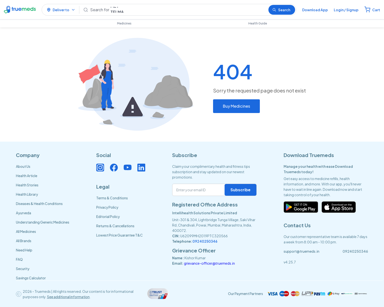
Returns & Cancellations (115, 226)
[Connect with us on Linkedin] (141, 167)
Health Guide (257, 23)
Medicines (124, 23)
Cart (376, 10)
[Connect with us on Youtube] (128, 167)
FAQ (19, 259)
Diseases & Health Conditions (39, 203)
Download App (315, 10)
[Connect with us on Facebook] (114, 167)
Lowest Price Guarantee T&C (119, 235)
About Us (23, 166)
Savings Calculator (31, 278)
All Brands (23, 241)
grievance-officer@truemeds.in (209, 263)
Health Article (26, 175)
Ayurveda (23, 213)
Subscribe (240, 189)
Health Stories (27, 185)
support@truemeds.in (301, 251)
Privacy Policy (107, 207)
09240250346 (204, 241)
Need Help (24, 250)
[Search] (177, 10)
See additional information (68, 297)
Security (22, 268)
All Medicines (26, 231)
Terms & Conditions (112, 198)
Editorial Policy (108, 216)
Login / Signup (346, 10)
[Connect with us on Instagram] (100, 167)
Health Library (27, 194)
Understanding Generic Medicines (42, 222)
